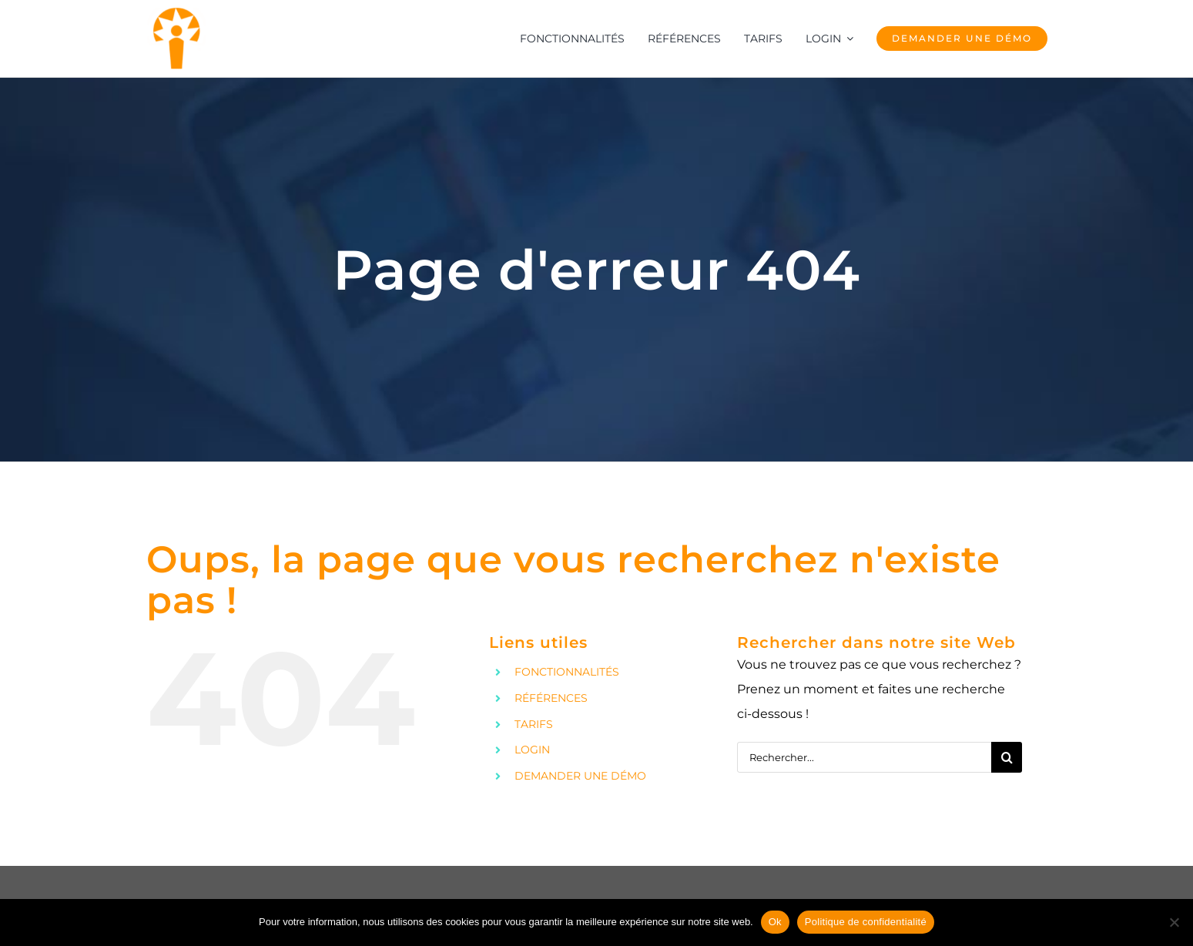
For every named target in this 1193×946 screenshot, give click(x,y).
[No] (1173, 922)
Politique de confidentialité (866, 922)
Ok (775, 922)
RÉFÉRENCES (551, 698)
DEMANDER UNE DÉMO (580, 776)
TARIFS (533, 724)
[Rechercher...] (864, 757)
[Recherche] (1006, 757)
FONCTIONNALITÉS (566, 672)
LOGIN (532, 749)
